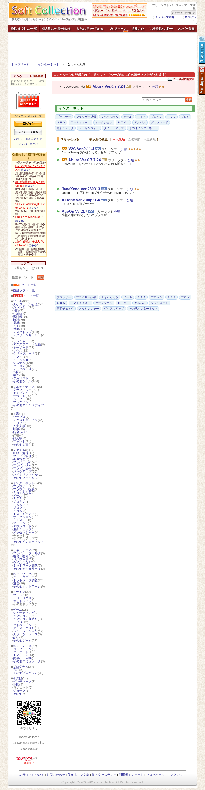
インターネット (48, 64)
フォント (19, 441)
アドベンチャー (24, 625)
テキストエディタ (25, 420)
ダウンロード (22, 526)
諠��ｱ (25, 169)
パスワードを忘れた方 (28, 139)
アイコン (19, 366)
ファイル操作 (22, 468)
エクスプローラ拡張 (27, 344)
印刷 (16, 429)
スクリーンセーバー (27, 335)
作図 (16, 372)
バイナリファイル (25, 474)
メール (17, 495)
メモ (16, 326)
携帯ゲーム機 (22, 658)
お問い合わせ (56, 774)
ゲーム (17, 609)
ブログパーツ (155, 774)
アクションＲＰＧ (25, 619)
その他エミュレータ (27, 661)
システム (19, 363)
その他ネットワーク (27, 586)
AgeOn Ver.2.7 (74, 211)
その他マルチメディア (28, 405)
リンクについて (178, 774)
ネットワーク (22, 574)
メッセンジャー (24, 532)
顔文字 (17, 438)
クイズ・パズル (24, 628)
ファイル (19, 450)
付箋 (16, 329)
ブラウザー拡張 (24, 489)
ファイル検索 (22, 465)
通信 (16, 583)
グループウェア (24, 577)
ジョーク (19, 690)
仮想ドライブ (22, 601)
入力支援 (19, 426)
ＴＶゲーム (20, 655)
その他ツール (22, 381)
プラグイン (20, 402)
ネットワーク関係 (25, 565)
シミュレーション (25, 631)
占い (16, 637)
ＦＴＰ (17, 498)
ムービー (19, 399)
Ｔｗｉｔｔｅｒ (24, 514)
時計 (16, 319)
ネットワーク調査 (25, 580)
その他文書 (20, 444)
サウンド (19, 396)
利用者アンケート (131, 774)
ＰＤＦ (17, 356)
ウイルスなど (22, 562)
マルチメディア (23, 386)
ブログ (17, 508)
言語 (16, 670)
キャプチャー (22, 393)
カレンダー (20, 307)
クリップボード (24, 353)
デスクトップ (22, 332)
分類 (155, 86)
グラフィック (22, 390)
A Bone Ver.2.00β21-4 (81, 200)
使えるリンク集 (78, 774)
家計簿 (17, 316)
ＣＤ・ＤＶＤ (22, 598)
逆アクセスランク (104, 774)
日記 (16, 310)
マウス (17, 350)
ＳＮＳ (17, 511)
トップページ (20, 64)
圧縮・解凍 (20, 453)
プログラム (20, 666)
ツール (17, 301)
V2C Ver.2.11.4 (81, 149)
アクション (20, 616)
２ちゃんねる (22, 492)
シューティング (24, 612)
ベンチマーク (22, 681)
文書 (16, 413)
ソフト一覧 (25, 285)
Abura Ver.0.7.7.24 (109, 86)
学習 (16, 375)
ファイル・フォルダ (27, 553)
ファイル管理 (22, 456)
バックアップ (22, 471)
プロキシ (19, 501)
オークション (22, 517)
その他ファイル (24, 477)
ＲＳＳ (17, 504)
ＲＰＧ (17, 622)
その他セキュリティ (27, 568)
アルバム (19, 523)
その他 (17, 678)
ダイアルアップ (114, 128)
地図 (16, 684)
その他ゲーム (22, 640)
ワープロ (19, 417)
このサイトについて (30, 774)
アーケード (20, 652)
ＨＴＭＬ (19, 520)
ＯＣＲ (17, 423)
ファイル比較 (22, 462)
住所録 (17, 313)
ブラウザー (20, 486)
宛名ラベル (20, 432)
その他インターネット (28, 541)
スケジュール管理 (25, 304)
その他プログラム (25, 673)
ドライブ (19, 592)
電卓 (16, 323)
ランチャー (20, 341)
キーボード (20, 347)
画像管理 (19, 459)
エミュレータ (22, 646)
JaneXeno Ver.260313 (81, 189)
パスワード (20, 559)
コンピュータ (22, 649)
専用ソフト (20, 378)
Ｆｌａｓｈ (20, 359)
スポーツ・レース (25, 634)
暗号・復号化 (22, 556)
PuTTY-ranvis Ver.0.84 (29, 217)
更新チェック (22, 529)
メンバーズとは (28, 144)
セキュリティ (22, 550)
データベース (22, 369)
